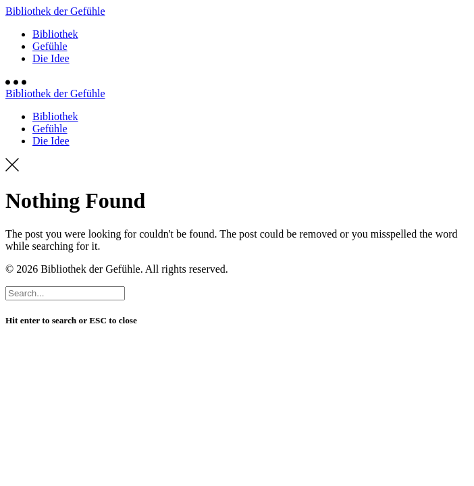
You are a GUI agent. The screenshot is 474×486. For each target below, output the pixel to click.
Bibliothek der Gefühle (55, 11)
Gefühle (50, 46)
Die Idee (51, 58)
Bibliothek (55, 34)
